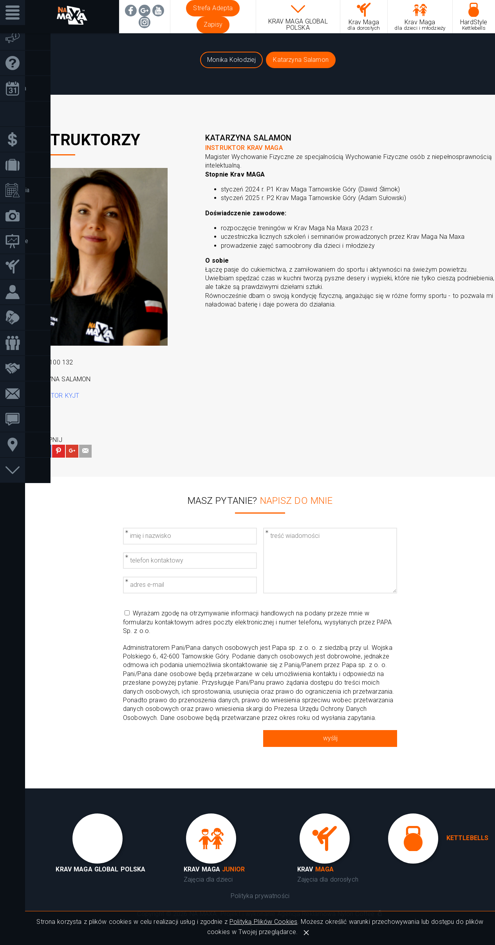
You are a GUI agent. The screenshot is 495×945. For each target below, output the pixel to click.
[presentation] (189, 745)
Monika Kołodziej (231, 59)
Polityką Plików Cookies (263, 921)
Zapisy (213, 24)
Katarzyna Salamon (301, 59)
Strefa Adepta (213, 8)
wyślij (330, 738)
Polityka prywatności (260, 896)
